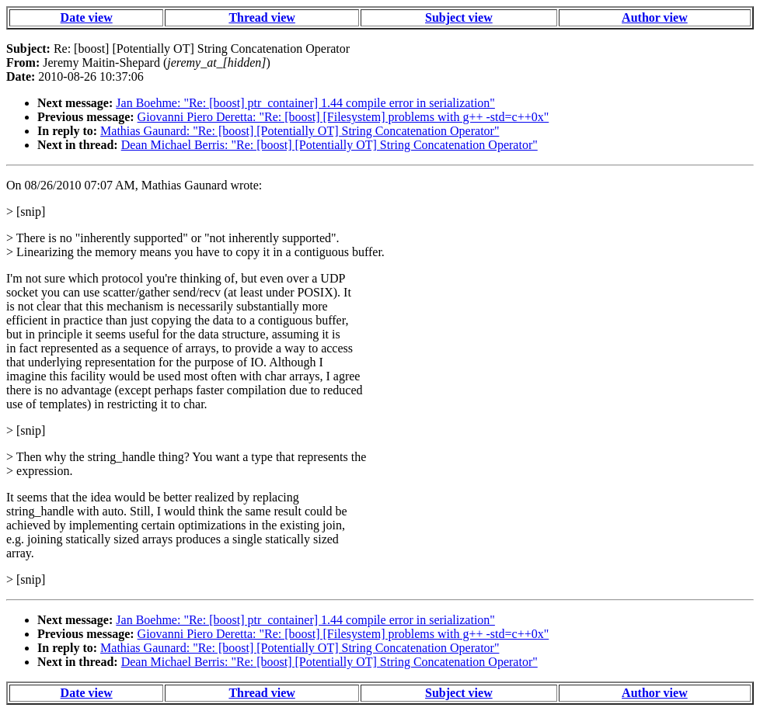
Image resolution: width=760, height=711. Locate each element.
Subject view (459, 17)
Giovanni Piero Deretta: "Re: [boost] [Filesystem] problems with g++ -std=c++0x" (343, 116)
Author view (655, 17)
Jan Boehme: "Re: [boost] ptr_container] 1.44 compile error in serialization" (305, 102)
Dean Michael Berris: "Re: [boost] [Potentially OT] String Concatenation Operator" (329, 144)
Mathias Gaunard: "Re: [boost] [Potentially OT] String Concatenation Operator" (299, 130)
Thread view (261, 17)
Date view (87, 17)
